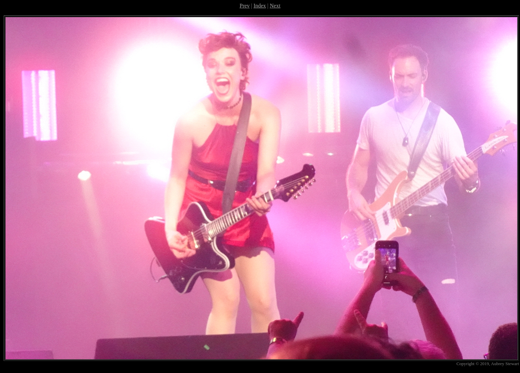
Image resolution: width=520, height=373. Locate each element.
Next (275, 6)
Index (260, 6)
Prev (244, 6)
